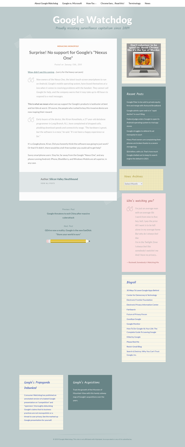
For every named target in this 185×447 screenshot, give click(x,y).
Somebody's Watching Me (148, 262)
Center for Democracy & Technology (142, 295)
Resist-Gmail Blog (134, 346)
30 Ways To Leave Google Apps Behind (143, 290)
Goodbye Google (134, 319)
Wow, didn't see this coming (41, 72)
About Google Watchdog (46, 3)
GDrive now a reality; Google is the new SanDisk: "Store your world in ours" (68, 230)
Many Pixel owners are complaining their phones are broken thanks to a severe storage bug (144, 143)
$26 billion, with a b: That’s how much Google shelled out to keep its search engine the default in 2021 (142, 155)
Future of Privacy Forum (137, 314)
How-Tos (90, 3)
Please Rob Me (133, 342)
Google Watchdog (92, 19)
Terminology (135, 3)
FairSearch (131, 309)
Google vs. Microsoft (72, 3)
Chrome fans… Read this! (112, 3)
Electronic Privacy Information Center (142, 304)
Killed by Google (133, 337)
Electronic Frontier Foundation (140, 300)
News (147, 3)
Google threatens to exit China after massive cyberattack (68, 213)
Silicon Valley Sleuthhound (63, 179)
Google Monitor (133, 324)
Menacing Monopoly (68, 46)
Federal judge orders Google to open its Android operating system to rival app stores (143, 122)
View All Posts (48, 183)
